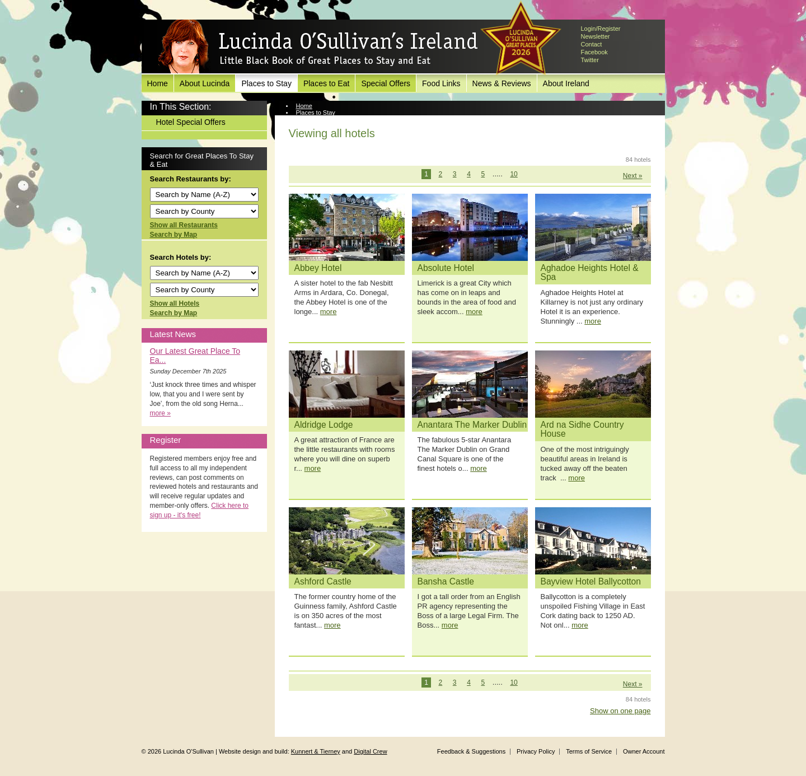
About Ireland (566, 83)
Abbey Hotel (318, 268)
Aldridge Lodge (323, 424)
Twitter (590, 60)
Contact (591, 44)
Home (157, 83)
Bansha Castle (446, 581)
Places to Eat (326, 83)
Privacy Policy (536, 751)
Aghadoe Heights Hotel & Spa (590, 272)
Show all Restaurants (184, 225)
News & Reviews (501, 83)
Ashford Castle (323, 581)
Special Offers (385, 83)
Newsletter (595, 36)
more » (160, 413)
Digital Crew (370, 751)
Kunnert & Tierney (315, 751)
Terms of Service (589, 751)
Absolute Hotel (446, 268)
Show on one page (620, 711)
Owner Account (644, 751)
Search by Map (174, 235)
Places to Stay (266, 83)
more (328, 311)
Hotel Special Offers (191, 122)
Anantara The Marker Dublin (472, 424)
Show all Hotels (175, 303)
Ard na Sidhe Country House (582, 429)
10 (513, 174)
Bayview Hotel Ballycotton (591, 581)
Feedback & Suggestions (471, 751)
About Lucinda (205, 83)
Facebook (594, 52)
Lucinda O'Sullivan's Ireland (317, 47)
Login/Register (601, 28)
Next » (633, 176)
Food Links (441, 83)
